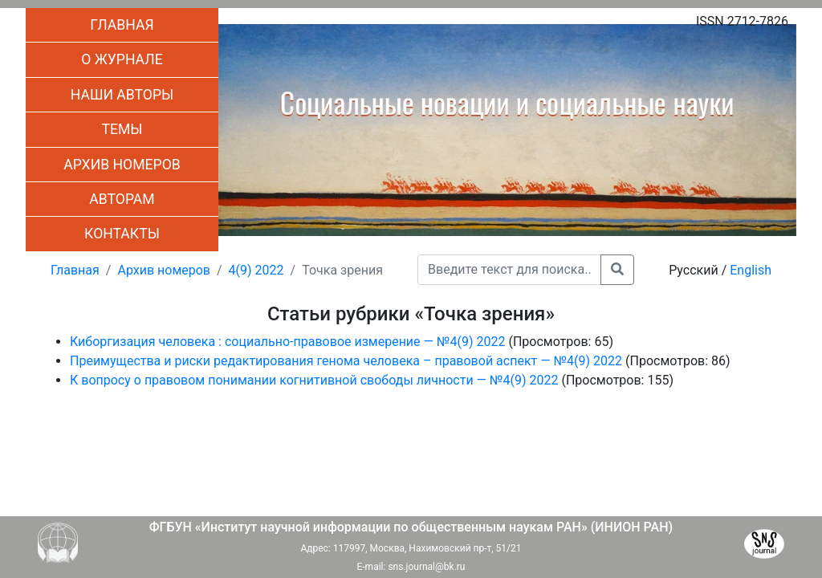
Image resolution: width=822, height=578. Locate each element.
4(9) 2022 (256, 270)
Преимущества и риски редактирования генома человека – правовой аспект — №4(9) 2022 (346, 360)
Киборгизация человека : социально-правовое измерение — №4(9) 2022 (287, 341)
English (750, 270)
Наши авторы (122, 95)
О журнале (121, 59)
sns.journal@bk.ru (426, 566)
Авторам (121, 199)
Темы (121, 129)
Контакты (122, 234)
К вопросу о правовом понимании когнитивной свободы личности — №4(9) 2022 (314, 380)
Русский (693, 270)
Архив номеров (121, 165)
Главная (121, 25)
